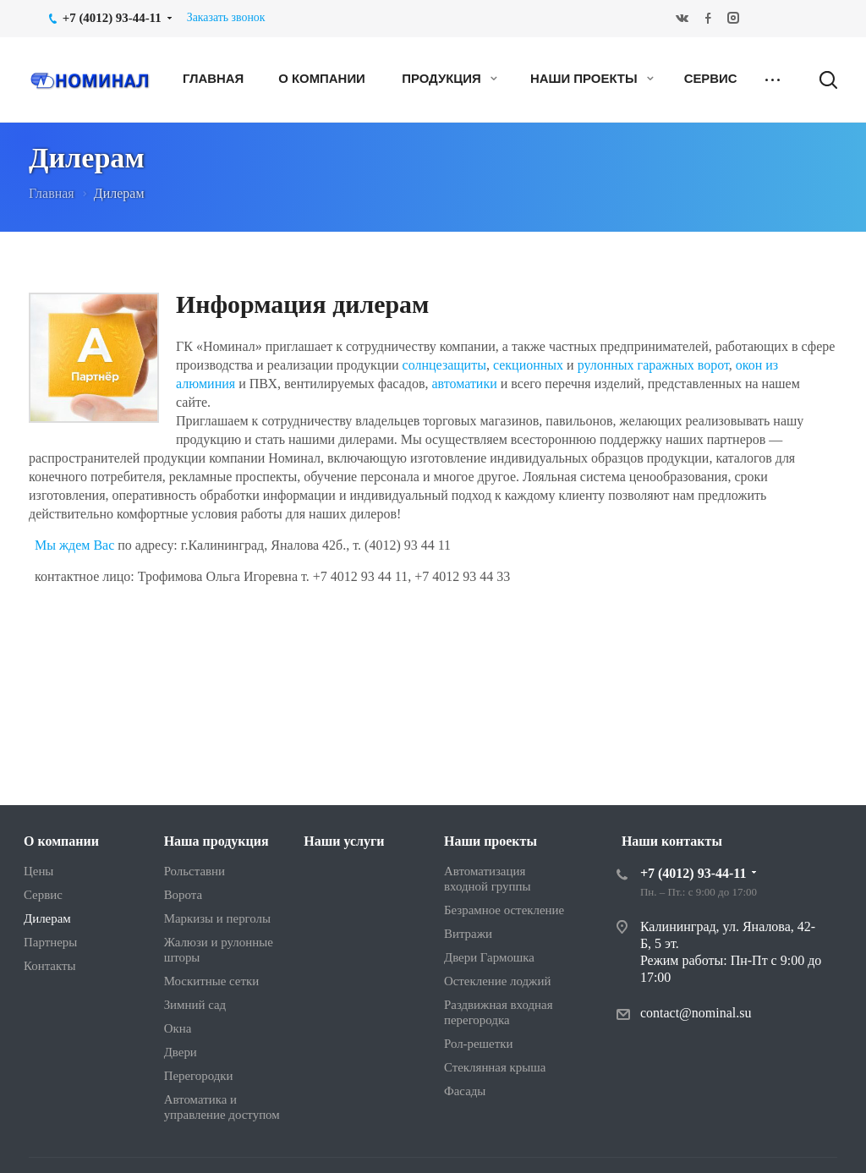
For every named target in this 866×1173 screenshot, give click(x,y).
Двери (180, 1052)
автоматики (465, 383)
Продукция (449, 78)
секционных (528, 365)
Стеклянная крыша (494, 1067)
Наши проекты (592, 78)
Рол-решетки (478, 1043)
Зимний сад (195, 1004)
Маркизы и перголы (217, 918)
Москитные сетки (212, 981)
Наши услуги (344, 841)
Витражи (468, 933)
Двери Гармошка (489, 957)
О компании (321, 78)
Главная (213, 78)
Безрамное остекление (504, 910)
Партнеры (50, 942)
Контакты (50, 966)
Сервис (710, 78)
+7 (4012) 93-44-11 (693, 873)
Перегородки (198, 1076)
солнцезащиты (444, 365)
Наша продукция (216, 841)
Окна (178, 1028)
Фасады (464, 1091)
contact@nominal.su (696, 1013)
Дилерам (47, 918)
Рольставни (194, 871)
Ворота (183, 895)
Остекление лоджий (497, 981)
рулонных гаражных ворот (653, 365)
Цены (38, 871)
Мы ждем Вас (74, 545)
